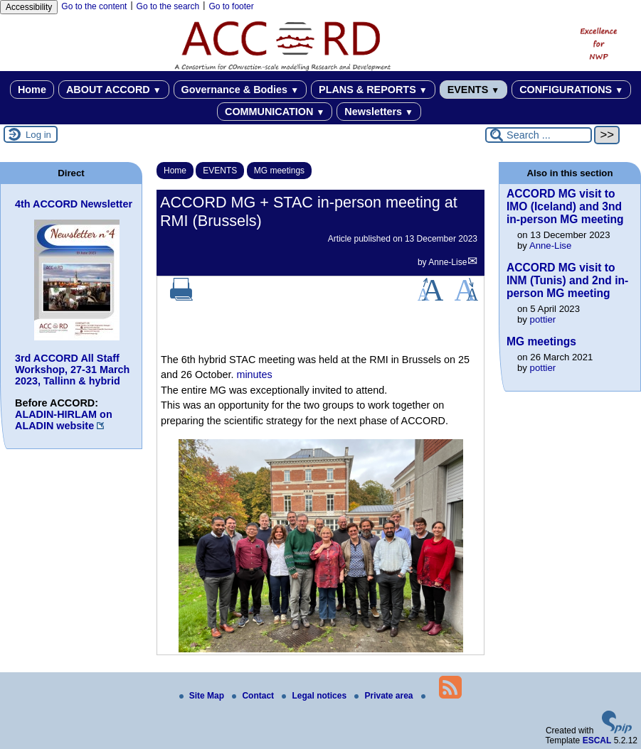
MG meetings (279, 171)
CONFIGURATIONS (571, 89)
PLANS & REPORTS (373, 89)
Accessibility (29, 7)
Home (32, 89)
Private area (384, 696)
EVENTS (473, 89)
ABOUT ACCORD (113, 89)
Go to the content (94, 6)
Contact (254, 696)
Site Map (203, 696)
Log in (38, 134)
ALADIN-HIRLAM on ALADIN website (63, 420)
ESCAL (597, 740)
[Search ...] (538, 135)
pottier (543, 319)
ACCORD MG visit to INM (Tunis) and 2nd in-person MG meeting (567, 280)
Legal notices (315, 696)
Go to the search (168, 6)
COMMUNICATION (274, 111)
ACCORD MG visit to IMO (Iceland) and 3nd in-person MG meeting (565, 206)
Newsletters (378, 111)
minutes (254, 374)
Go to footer (230, 6)
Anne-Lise (447, 262)
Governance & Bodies (240, 89)
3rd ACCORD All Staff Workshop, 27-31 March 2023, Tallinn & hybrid (72, 369)
